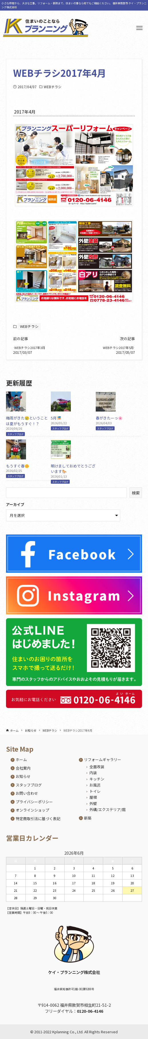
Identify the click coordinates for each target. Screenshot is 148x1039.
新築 (87, 818)
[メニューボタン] (139, 28)
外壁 (93, 803)
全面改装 (96, 766)
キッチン (96, 779)
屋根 (93, 797)
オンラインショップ (32, 810)
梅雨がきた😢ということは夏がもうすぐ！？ (27, 425)
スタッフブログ (15, 438)
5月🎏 (56, 422)
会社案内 (23, 768)
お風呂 (95, 785)
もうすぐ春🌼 (17, 470)
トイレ (95, 791)
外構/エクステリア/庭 (107, 809)
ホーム (21, 759)
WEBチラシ (53, 86)
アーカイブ (15, 508)
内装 (93, 772)
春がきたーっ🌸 (109, 422)
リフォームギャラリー (102, 759)
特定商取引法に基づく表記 (38, 818)
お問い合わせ (27, 793)
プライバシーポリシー (34, 801)
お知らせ (23, 776)
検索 (136, 497)
